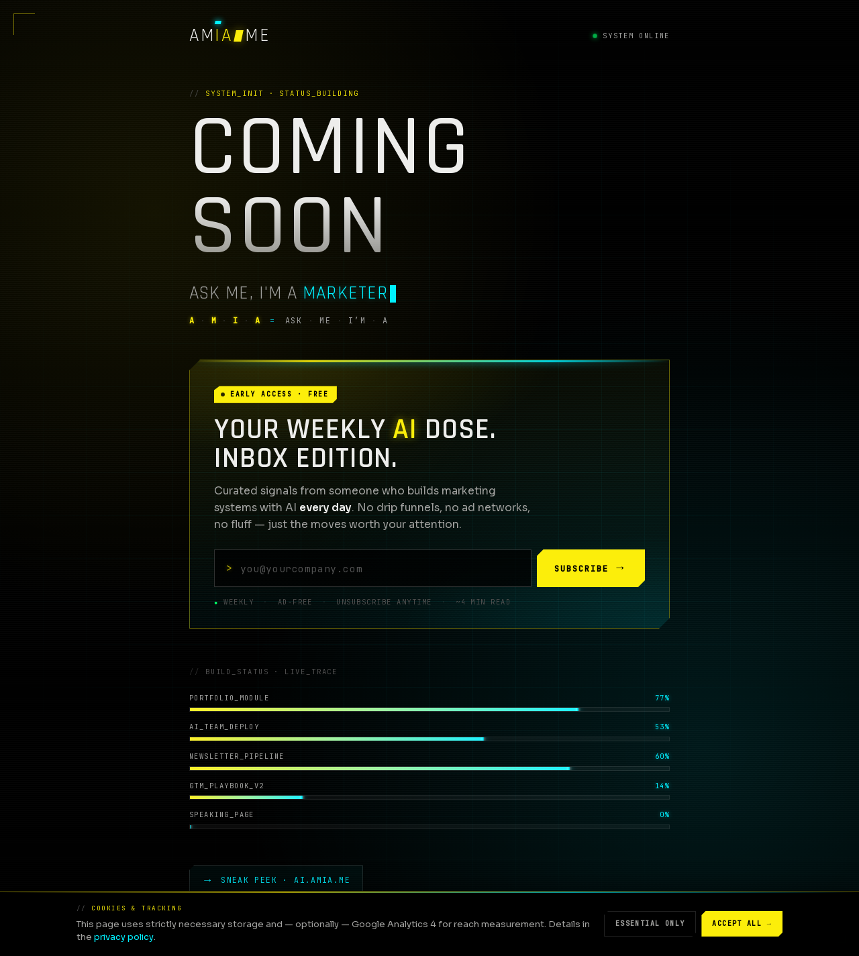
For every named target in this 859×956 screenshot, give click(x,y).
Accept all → (742, 924)
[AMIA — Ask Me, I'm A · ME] (229, 36)
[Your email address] (373, 568)
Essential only (650, 923)
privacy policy (124, 937)
